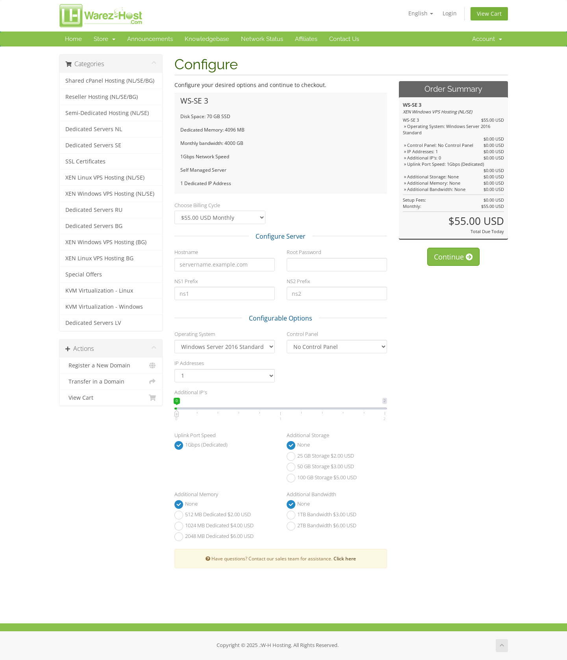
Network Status (262, 39)
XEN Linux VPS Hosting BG (99, 258)
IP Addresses (189, 363)
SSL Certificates (85, 161)
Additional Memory (196, 494)
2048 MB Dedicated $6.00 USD (214, 536)
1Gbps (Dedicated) (201, 445)
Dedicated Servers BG (93, 226)
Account (487, 39)
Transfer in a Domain (110, 381)
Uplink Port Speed (195, 435)
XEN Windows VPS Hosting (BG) (105, 242)
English (420, 13)
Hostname (186, 252)
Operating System (194, 333)
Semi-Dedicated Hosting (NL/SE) (107, 113)
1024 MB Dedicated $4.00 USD (214, 526)
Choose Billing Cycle (197, 205)
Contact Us (344, 39)
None (298, 445)
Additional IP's (190, 392)
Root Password (304, 252)
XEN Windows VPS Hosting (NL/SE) (109, 193)
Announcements (150, 39)
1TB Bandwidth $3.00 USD (321, 515)
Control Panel (302, 333)
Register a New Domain (110, 365)
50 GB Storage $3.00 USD (320, 467)
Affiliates (306, 39)
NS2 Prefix (298, 281)
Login (450, 13)
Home (73, 39)
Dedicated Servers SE (93, 145)
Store (104, 39)
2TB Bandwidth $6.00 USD (321, 526)
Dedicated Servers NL (93, 129)
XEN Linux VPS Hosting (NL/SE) (105, 177)
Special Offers (83, 274)
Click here (345, 558)
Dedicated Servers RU (93, 209)
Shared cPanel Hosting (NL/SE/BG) (109, 80)
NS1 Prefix (186, 281)
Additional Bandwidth (311, 494)
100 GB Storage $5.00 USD (322, 478)
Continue (453, 256)
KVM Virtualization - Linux (99, 290)
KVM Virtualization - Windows (104, 306)
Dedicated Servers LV (93, 322)
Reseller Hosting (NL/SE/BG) (101, 96)
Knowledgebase (207, 39)
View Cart (489, 13)
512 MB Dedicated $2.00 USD (212, 515)
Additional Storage (308, 435)
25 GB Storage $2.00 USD (320, 456)
